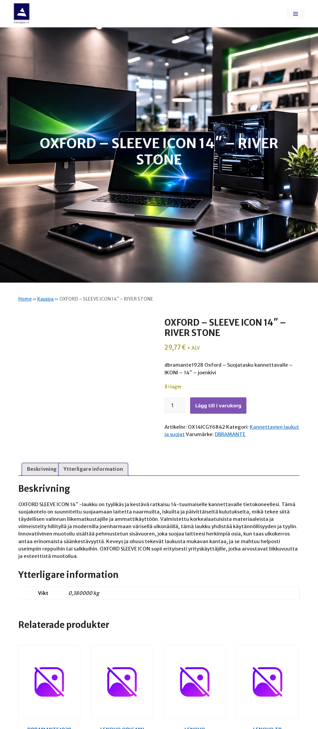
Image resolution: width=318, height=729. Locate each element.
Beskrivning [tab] (42, 469)
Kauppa (45, 299)
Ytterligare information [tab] (93, 469)
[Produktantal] (174, 405)
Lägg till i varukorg (218, 405)
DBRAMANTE (230, 434)
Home (25, 299)
